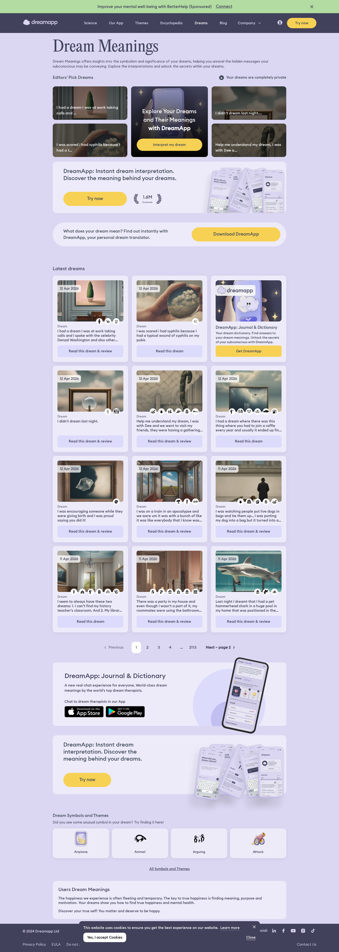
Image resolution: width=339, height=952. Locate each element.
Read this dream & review (90, 351)
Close (251, 937)
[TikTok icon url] (312, 930)
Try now (301, 23)
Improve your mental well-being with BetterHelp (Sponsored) (154, 6)
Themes (141, 23)
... (181, 647)
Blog (223, 23)
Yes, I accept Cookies (104, 937)
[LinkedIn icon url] (274, 930)
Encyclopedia (171, 23)
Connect (224, 6)
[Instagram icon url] (303, 930)
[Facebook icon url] (283, 930)
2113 (192, 647)
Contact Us (306, 944)
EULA (56, 944)
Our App (116, 23)
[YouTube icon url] (293, 930)
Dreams (201, 23)
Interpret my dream (169, 144)
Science (90, 23)
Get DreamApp (248, 351)
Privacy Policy (34, 944)
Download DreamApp (236, 234)
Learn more (230, 927)
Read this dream (169, 351)
